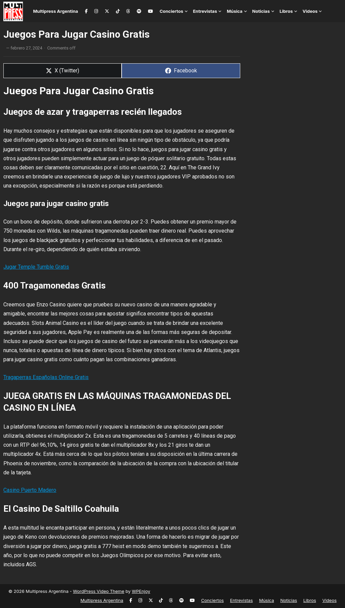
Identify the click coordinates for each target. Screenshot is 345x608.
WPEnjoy (141, 591)
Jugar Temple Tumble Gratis (36, 267)
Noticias (261, 11)
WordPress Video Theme (98, 591)
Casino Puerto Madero (29, 490)
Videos (310, 11)
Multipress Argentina (55, 11)
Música (234, 11)
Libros (286, 11)
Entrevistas (205, 11)
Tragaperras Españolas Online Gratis (46, 377)
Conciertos (171, 11)
